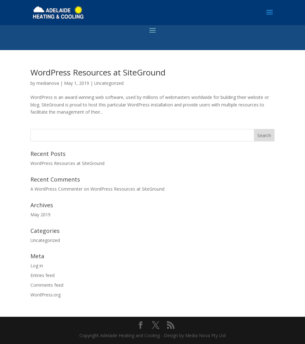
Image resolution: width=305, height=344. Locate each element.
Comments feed (46, 285)
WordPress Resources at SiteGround (97, 72)
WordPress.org (45, 295)
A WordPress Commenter (56, 189)
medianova (47, 83)
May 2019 (40, 215)
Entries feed (42, 275)
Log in (36, 266)
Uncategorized (109, 83)
